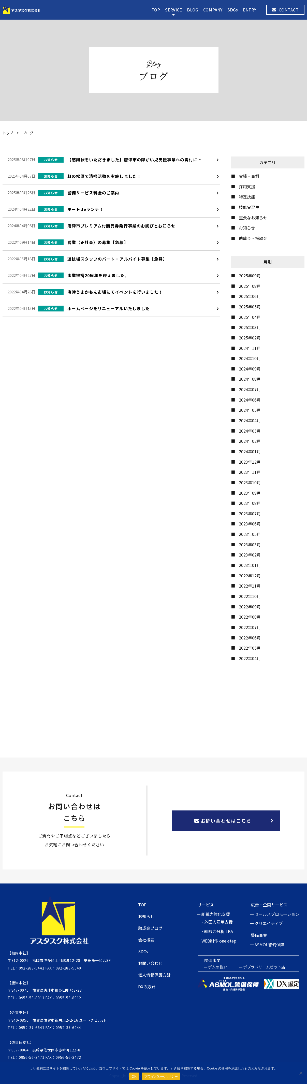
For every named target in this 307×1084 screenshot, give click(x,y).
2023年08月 (250, 503)
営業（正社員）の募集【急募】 (97, 242)
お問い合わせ (150, 963)
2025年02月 (250, 338)
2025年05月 (250, 307)
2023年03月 (250, 544)
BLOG (192, 10)
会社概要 (146, 940)
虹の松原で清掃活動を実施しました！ (104, 176)
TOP (156, 10)
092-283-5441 (31, 968)
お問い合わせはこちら (222, 820)
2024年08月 (250, 379)
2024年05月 (250, 410)
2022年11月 (250, 586)
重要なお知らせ (253, 218)
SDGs (232, 10)
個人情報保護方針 (154, 975)
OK (134, 1076)
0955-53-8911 (31, 997)
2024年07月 (250, 389)
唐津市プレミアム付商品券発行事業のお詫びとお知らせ (121, 226)
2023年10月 (250, 482)
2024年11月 (250, 348)
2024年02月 (250, 441)
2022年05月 (250, 648)
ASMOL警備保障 (269, 945)
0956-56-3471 (31, 1057)
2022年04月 (250, 658)
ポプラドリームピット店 (264, 966)
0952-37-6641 (31, 1027)
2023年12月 (250, 462)
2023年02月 (250, 555)
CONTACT (285, 10)
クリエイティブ (269, 923)
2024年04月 (250, 420)
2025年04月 (250, 317)
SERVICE (173, 10)
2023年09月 (250, 493)
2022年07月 (250, 627)
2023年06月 (250, 524)
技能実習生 (249, 207)
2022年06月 (250, 638)
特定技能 (247, 197)
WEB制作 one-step (218, 941)
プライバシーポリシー (161, 1076)
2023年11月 (250, 472)
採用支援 (247, 186)
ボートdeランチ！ (85, 209)
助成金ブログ (150, 928)
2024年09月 (250, 369)
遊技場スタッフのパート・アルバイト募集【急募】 (117, 259)
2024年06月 (250, 400)
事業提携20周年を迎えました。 (98, 275)
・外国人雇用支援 (216, 922)
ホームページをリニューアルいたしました (108, 308)
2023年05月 (250, 534)
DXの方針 (146, 986)
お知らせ (247, 228)
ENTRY (249, 10)
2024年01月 (250, 451)
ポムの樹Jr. (217, 966)
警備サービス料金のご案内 (93, 193)
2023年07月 (250, 513)
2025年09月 (250, 276)
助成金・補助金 (253, 238)
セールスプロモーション (277, 914)
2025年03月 (250, 327)
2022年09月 (250, 607)
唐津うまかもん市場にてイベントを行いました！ (115, 292)
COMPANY (212, 10)
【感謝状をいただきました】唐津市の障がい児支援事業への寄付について (138, 159)
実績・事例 (249, 176)
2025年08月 (250, 286)
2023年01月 (250, 565)
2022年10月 (250, 596)
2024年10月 (250, 358)
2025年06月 (250, 296)
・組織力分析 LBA (216, 931)
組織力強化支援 (215, 914)
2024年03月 (250, 431)
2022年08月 (250, 617)
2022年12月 (250, 576)
